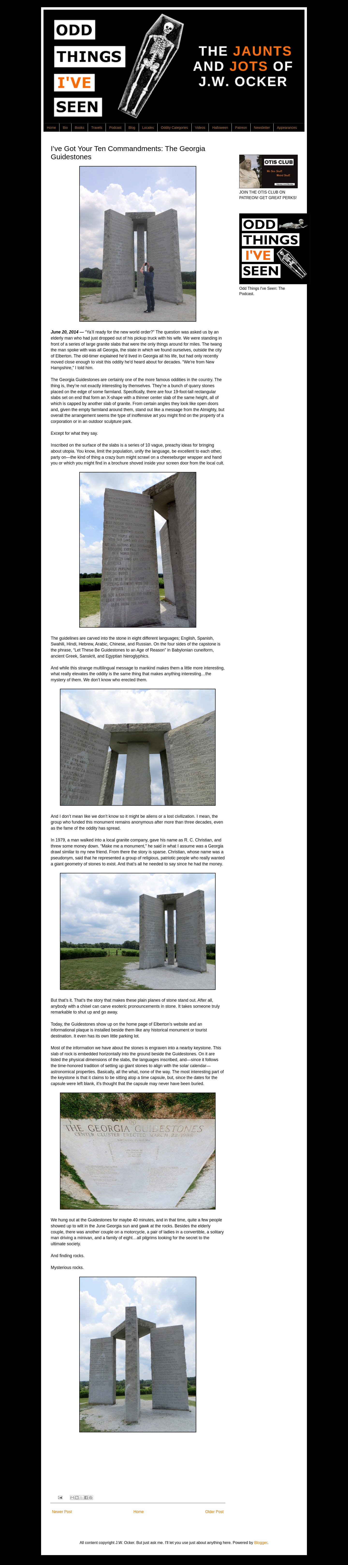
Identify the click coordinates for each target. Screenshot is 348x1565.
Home (51, 128)
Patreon (241, 128)
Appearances (287, 128)
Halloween (220, 128)
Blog (132, 128)
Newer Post (62, 1512)
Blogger (260, 1543)
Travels (96, 128)
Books (79, 128)
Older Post (214, 1512)
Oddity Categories (174, 128)
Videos (200, 128)
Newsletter (262, 128)
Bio (65, 128)
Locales (148, 128)
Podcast (115, 128)
